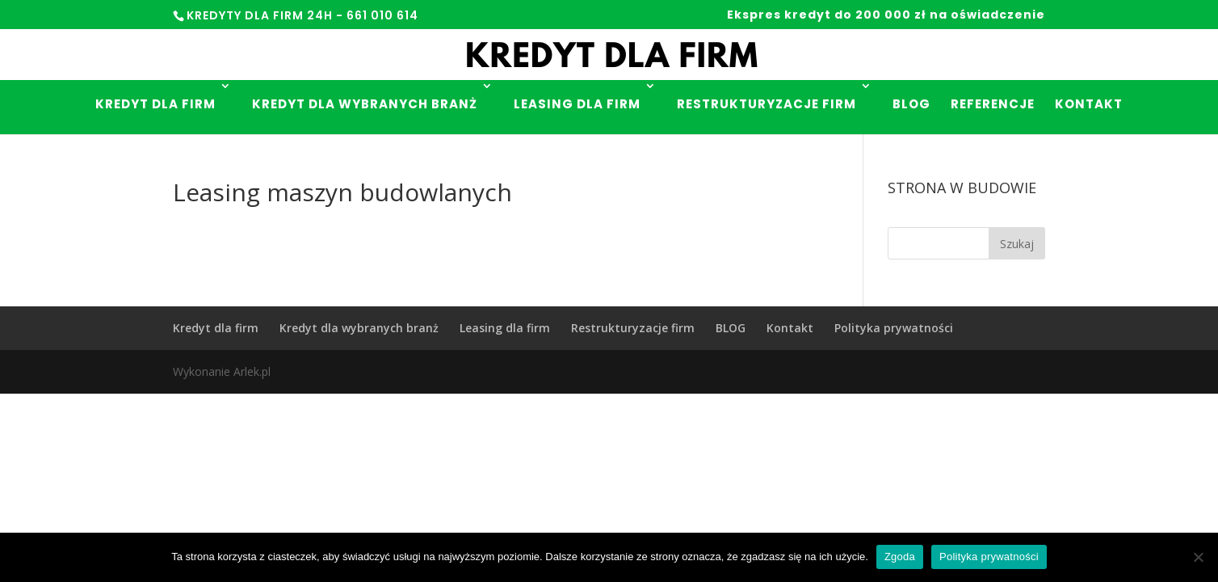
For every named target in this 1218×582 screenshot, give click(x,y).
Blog (911, 103)
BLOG (731, 327)
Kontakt (1089, 103)
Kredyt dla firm (155, 103)
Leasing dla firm (577, 103)
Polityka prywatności (893, 327)
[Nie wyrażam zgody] (1198, 557)
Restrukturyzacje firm (766, 103)
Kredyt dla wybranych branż (364, 103)
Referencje (993, 103)
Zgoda (899, 556)
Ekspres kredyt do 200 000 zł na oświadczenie (886, 16)
